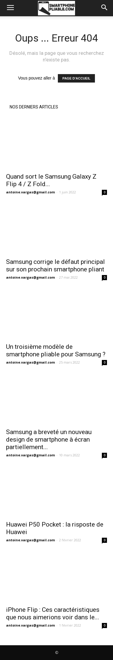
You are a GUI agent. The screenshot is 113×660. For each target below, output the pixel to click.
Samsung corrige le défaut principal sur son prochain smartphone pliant (55, 265)
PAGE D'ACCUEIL (76, 78)
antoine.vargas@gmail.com (30, 192)
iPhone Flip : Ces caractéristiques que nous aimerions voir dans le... (52, 613)
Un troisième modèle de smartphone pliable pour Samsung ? (55, 350)
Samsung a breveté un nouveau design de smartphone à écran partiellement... (49, 439)
